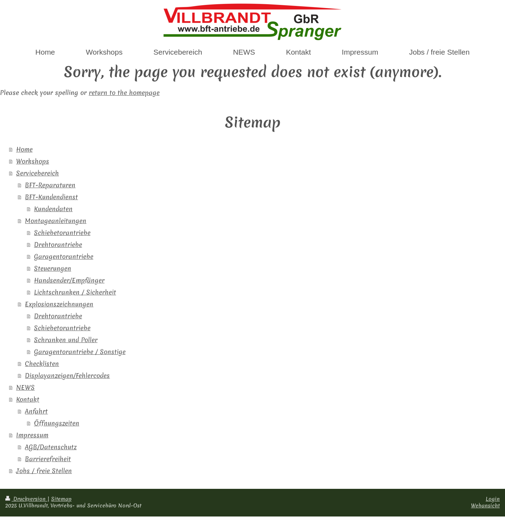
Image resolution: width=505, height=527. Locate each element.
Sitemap (61, 498)
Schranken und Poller (65, 339)
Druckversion (26, 498)
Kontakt (27, 399)
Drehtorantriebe (58, 244)
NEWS (25, 387)
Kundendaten (53, 208)
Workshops (32, 161)
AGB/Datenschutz (50, 447)
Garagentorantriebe (63, 256)
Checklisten (42, 363)
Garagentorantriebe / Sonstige (80, 351)
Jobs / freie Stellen (44, 470)
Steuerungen (52, 268)
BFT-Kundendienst (51, 197)
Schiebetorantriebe (62, 232)
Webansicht (485, 505)
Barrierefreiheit (48, 459)
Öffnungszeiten (56, 423)
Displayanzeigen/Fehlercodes (67, 375)
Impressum (32, 435)
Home (24, 149)
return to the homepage (124, 92)
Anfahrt (36, 411)
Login (493, 498)
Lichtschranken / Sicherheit (75, 292)
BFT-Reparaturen (50, 185)
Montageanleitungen (55, 220)
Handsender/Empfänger (69, 280)
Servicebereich (37, 173)
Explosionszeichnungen (59, 304)
